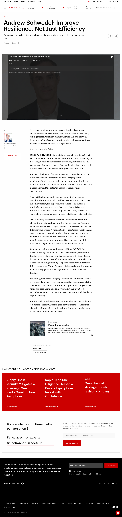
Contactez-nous (12, 156)
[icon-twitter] (104, 483)
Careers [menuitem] (99, 7)
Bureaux (6, 1)
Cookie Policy (88, 503)
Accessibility (34, 503)
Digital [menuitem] (69, 7)
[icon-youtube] (113, 483)
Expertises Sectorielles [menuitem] (31, 7)
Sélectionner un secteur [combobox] (24, 443)
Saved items (111, 1)
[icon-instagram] (117, 483)
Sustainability (23, 503)
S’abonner (31, 1)
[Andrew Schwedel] (8, 137)
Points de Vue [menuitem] (77, 7)
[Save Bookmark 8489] (91, 335)
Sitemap (7, 507)
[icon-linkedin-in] (100, 483)
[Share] (110, 36)
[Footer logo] (115, 507)
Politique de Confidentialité (71, 503)
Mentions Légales (102, 503)
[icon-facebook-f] (109, 483)
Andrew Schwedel (63, 136)
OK (61, 116)
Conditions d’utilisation (50, 503)
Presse (23, 1)
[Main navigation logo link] (16, 8)
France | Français (94, 1)
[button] (5, 7)
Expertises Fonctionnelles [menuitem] (51, 7)
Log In (14, 507)
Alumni (16, 1)
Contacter (41, 1)
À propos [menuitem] (88, 7)
